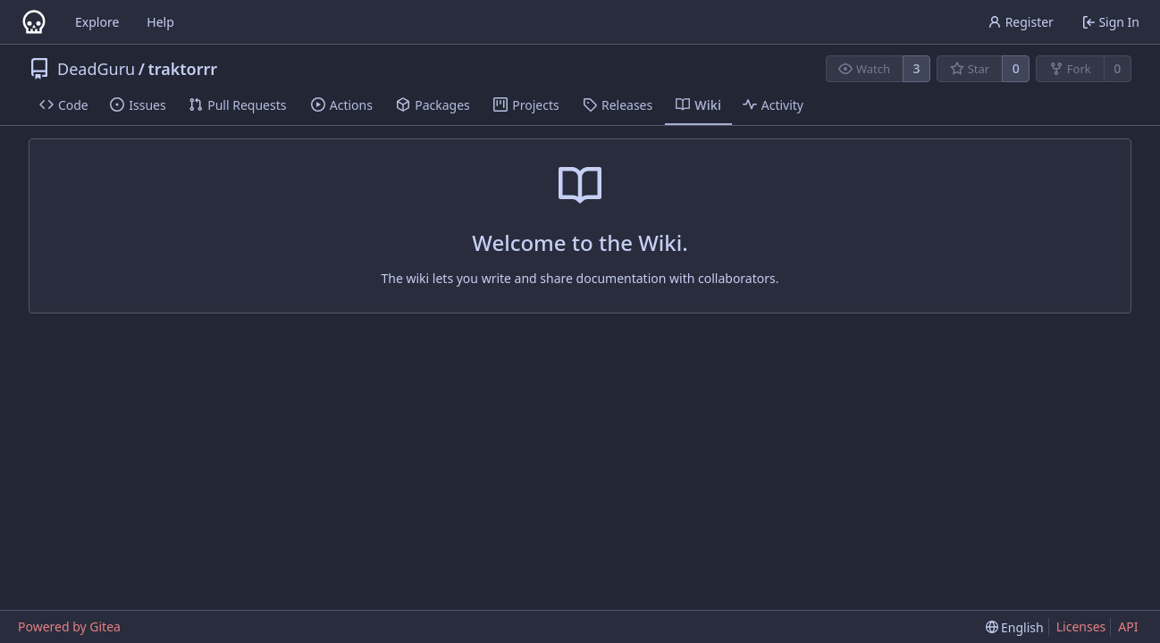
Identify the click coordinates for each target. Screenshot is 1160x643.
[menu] (1015, 627)
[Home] (34, 22)
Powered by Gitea (69, 626)
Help (160, 21)
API (1128, 626)
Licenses (1081, 626)
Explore (97, 21)
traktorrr (182, 69)
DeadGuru (96, 69)
